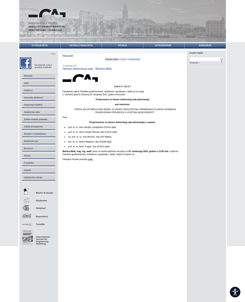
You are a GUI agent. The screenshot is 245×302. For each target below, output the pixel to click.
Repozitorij (38, 215)
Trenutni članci (112, 59)
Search (206, 62)
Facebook (36, 63)
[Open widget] (235, 292)
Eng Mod (35, 236)
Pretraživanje (134, 59)
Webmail (38, 207)
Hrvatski (193, 53)
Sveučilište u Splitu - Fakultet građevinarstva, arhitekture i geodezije (47, 20)
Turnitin (38, 223)
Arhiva (123, 59)
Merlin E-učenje (38, 191)
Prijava (53, 54)
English (200, 53)
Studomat (38, 199)
